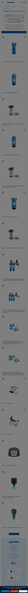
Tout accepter (5, 591)
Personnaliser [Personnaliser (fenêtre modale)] (23, 591)
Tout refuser (14, 591)
